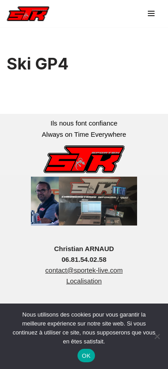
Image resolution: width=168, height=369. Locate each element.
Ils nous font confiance (84, 123)
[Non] (156, 336)
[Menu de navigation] (151, 13)
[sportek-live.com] (28, 13)
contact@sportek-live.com (84, 270)
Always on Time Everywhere (84, 134)
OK (86, 355)
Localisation (84, 281)
